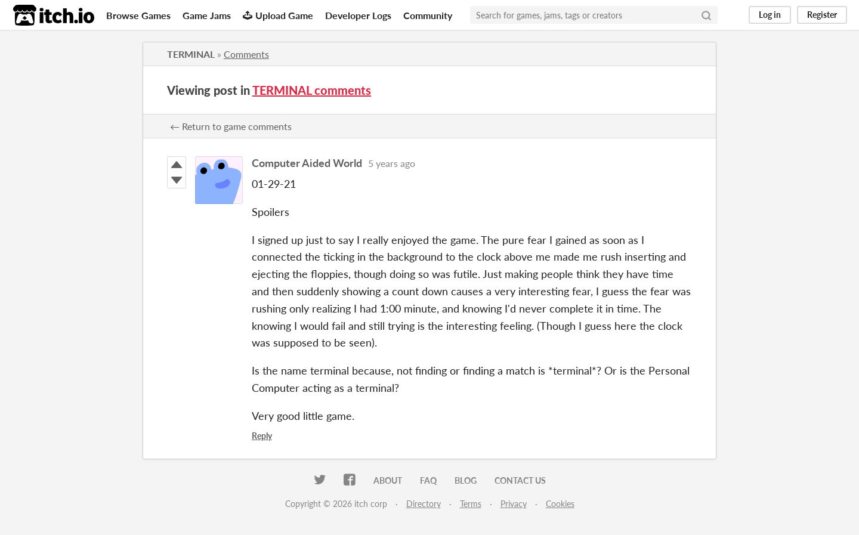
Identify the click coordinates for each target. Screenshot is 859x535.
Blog (466, 480)
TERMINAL (191, 54)
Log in (770, 15)
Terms (470, 504)
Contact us (520, 480)
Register (822, 15)
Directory (423, 504)
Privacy (513, 504)
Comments (246, 54)
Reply (262, 436)
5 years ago (391, 163)
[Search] (706, 15)
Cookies (560, 504)
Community (427, 15)
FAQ (428, 480)
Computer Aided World (307, 162)
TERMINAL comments (311, 90)
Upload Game (278, 15)
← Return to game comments (231, 126)
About (387, 480)
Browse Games (138, 15)
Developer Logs (358, 15)
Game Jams (207, 15)
